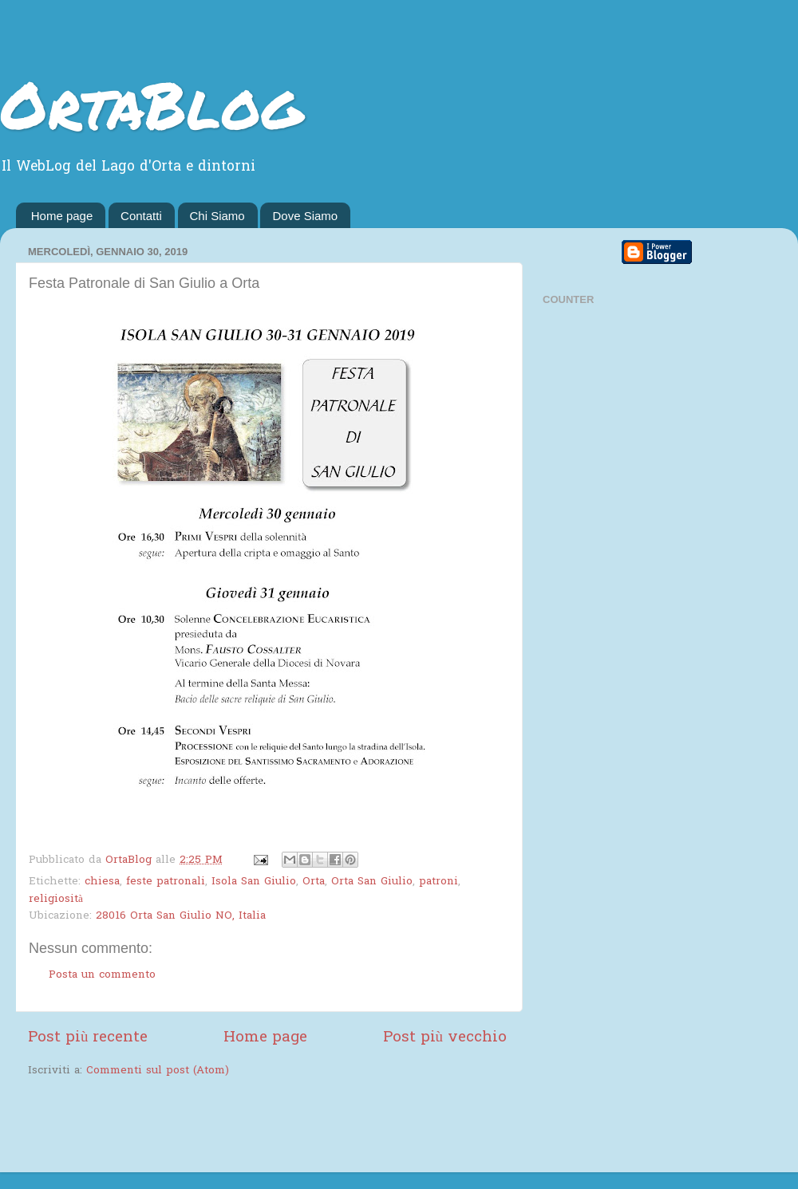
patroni (438, 882)
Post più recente (88, 1038)
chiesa (102, 882)
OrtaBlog (151, 103)
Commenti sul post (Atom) (157, 1071)
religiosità (56, 899)
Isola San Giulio (253, 882)
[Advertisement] (214, 1127)
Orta (313, 882)
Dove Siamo (305, 215)
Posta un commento (102, 975)
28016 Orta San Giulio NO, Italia (181, 916)
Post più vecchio (445, 1038)
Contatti (141, 215)
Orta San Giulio (372, 882)
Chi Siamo (217, 215)
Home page (62, 215)
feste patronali (165, 882)
